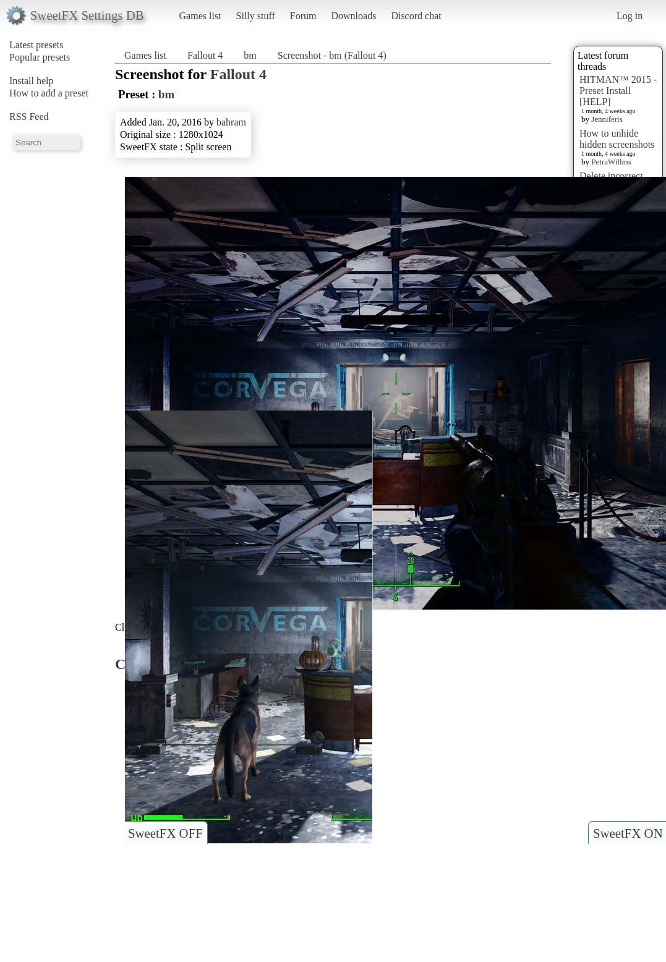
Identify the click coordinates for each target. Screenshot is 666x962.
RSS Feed (29, 116)
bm (250, 55)
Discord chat (416, 16)
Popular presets (39, 57)
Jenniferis (607, 119)
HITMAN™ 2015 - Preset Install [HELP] (618, 90)
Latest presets (36, 45)
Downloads (353, 16)
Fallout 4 (205, 55)
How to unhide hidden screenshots (616, 139)
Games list (200, 16)
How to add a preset (48, 93)
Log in (630, 16)
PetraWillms (611, 161)
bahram (231, 122)
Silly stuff (255, 16)
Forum (303, 16)
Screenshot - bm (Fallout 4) (332, 55)
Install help (31, 80)
